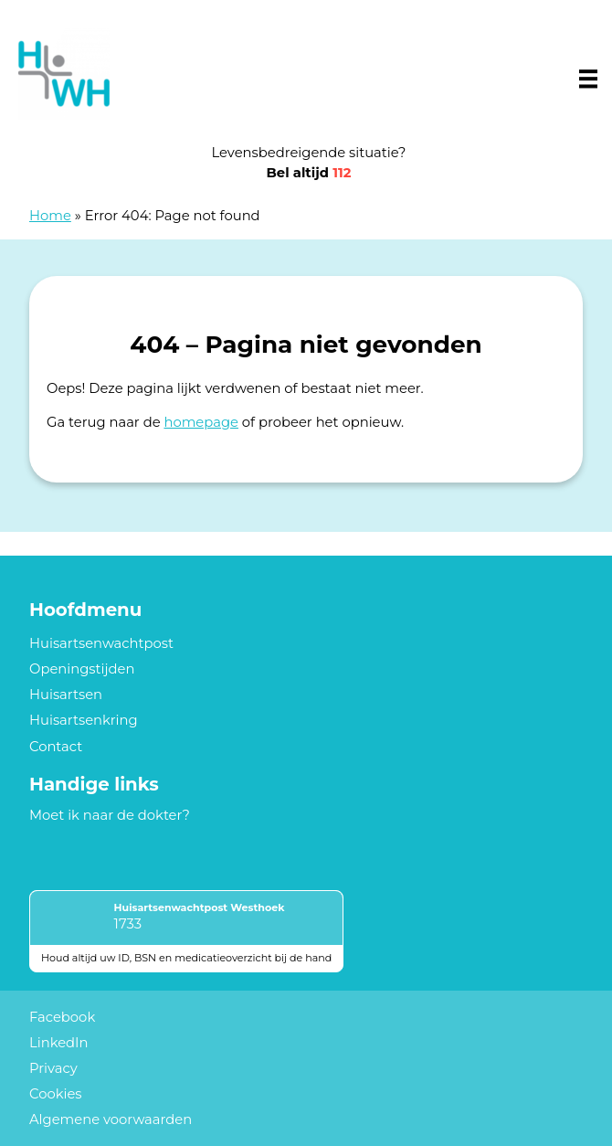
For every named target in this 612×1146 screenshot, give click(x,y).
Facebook (62, 1017)
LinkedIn (59, 1043)
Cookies (55, 1094)
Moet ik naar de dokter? (109, 815)
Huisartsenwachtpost (101, 643)
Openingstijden (82, 669)
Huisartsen (65, 694)
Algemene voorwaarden (110, 1119)
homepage (201, 422)
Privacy (53, 1068)
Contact (55, 746)
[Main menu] (588, 78)
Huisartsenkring (83, 720)
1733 (128, 924)
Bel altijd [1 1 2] (309, 172)
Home (50, 215)
